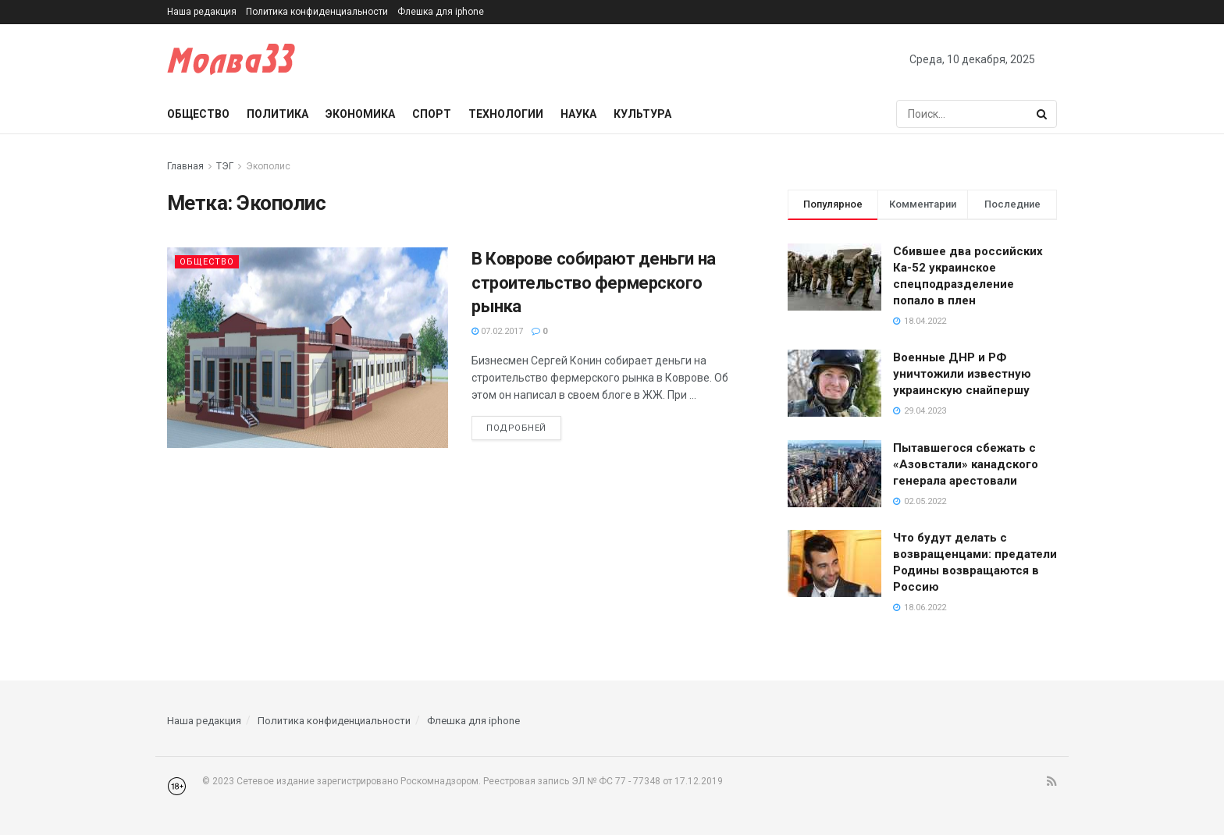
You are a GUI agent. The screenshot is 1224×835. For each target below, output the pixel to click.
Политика (277, 114)
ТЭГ (224, 166)
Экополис (268, 166)
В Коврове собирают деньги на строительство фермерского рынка (593, 283)
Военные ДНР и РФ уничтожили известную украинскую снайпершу (962, 373)
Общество (198, 114)
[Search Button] (1043, 114)
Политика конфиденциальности (317, 11)
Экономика (360, 114)
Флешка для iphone (440, 11)
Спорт (431, 114)
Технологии (505, 114)
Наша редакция (202, 11)
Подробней (516, 428)
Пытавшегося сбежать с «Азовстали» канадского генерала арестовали (965, 464)
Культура (642, 114)
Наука (578, 114)
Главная (185, 166)
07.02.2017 (497, 331)
